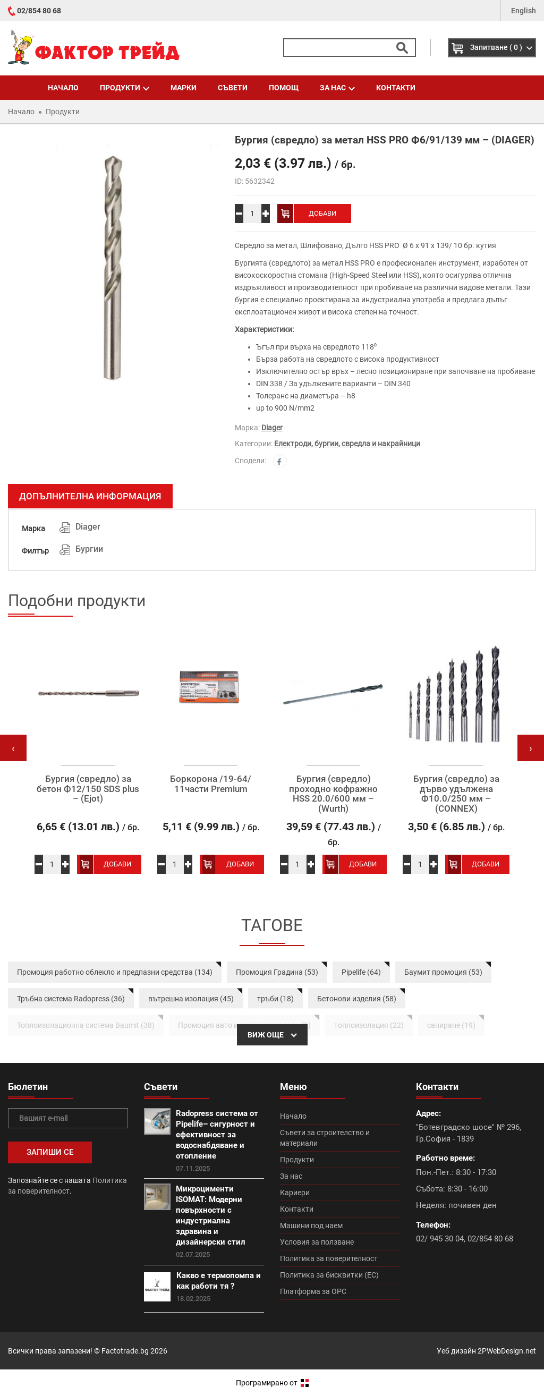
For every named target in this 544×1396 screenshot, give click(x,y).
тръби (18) (275, 998)
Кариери (295, 1192)
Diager (272, 427)
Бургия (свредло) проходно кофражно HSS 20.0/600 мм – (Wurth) (333, 794)
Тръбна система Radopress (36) (71, 998)
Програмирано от (272, 1382)
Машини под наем (311, 1225)
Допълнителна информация (90, 496)
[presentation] (13, 748)
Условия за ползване (317, 1242)
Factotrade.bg (125, 1351)
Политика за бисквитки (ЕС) (329, 1275)
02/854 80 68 (39, 10)
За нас (337, 87)
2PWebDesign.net (507, 1351)
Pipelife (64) (361, 972)
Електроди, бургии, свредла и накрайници (347, 443)
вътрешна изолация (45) (191, 998)
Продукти (124, 87)
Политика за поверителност (329, 1258)
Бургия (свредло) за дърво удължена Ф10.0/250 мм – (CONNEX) (456, 794)
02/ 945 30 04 (440, 1239)
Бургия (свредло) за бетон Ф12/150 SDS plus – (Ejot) (88, 789)
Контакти (395, 87)
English (523, 10)
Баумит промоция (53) (443, 972)
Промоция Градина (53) (277, 972)
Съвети (233, 87)
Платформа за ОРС (313, 1291)
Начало (63, 87)
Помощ (284, 87)
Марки (184, 87)
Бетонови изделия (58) (356, 998)
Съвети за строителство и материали (325, 1137)
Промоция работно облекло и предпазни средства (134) (114, 972)
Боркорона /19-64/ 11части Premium (210, 784)
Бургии (89, 549)
